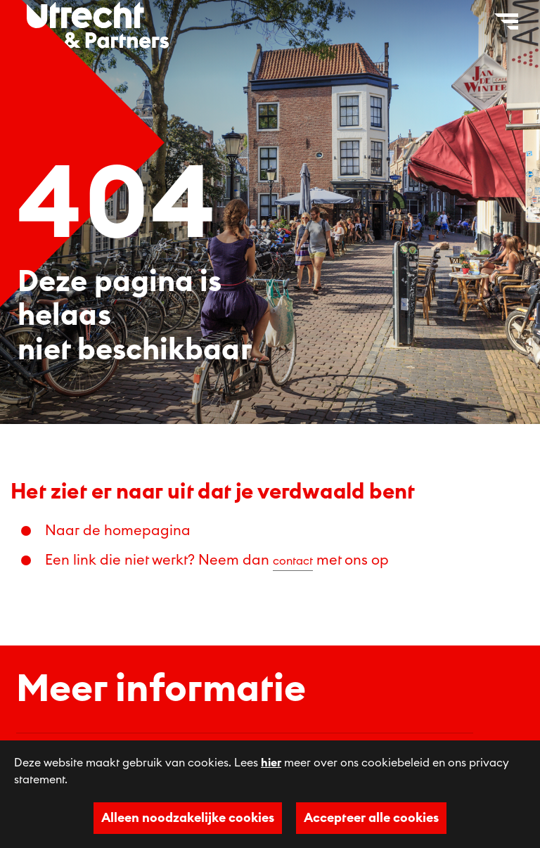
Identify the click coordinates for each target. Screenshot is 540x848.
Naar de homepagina (118, 531)
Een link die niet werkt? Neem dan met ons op (217, 560)
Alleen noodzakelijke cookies (187, 817)
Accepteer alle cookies (371, 817)
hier (271, 763)
